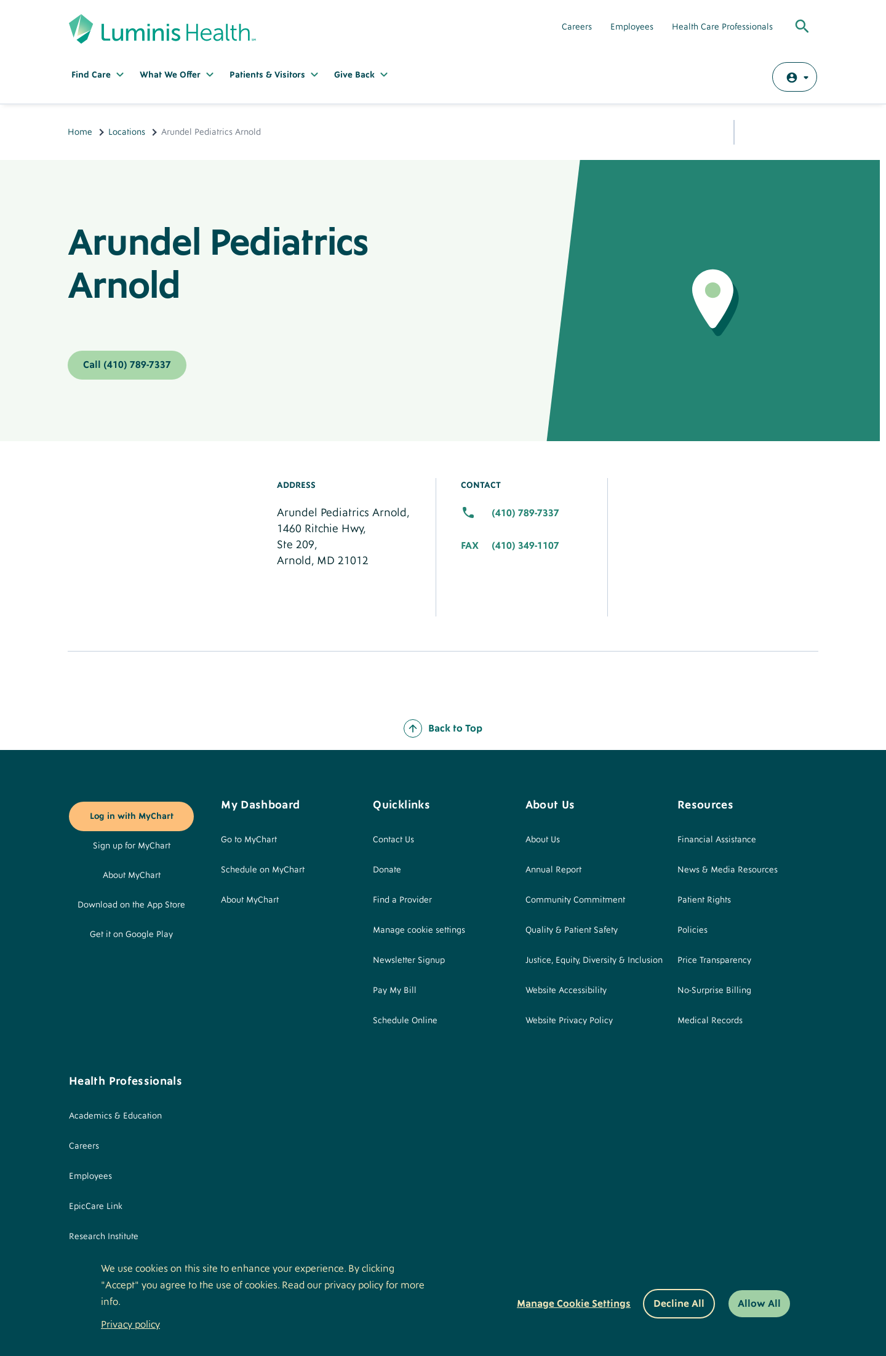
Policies (692, 930)
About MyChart (132, 875)
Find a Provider (402, 900)
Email (778, 131)
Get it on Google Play (131, 934)
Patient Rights (704, 900)
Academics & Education (115, 1116)
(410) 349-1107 (525, 545)
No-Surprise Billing (714, 990)
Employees (631, 27)
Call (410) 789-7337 (127, 364)
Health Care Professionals (722, 27)
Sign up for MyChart (131, 846)
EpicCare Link (95, 1206)
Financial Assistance (716, 840)
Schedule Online (405, 1021)
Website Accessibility (566, 990)
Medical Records (710, 1021)
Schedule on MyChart (263, 870)
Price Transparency (714, 960)
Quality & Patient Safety (571, 930)
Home (80, 132)
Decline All (678, 1303)
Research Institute (103, 1237)
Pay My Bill (395, 990)
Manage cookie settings (419, 930)
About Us (542, 840)
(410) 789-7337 (525, 513)
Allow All (759, 1303)
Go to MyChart (249, 840)
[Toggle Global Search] (802, 27)
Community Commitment (575, 900)
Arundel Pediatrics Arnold (218, 264)
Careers (577, 27)
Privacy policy (130, 1324)
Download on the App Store (131, 905)
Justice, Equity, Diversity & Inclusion (594, 960)
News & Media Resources (727, 870)
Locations (126, 132)
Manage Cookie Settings (574, 1303)
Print (806, 130)
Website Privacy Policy (569, 1021)
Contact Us (393, 840)
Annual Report (553, 870)
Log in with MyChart (132, 816)
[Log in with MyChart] (794, 77)
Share (753, 129)
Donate (387, 870)
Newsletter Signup (409, 960)
